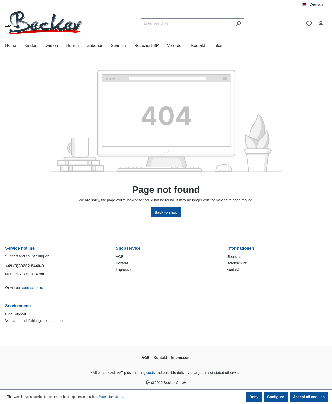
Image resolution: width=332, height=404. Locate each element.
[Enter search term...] (187, 23)
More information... (112, 397)
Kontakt (122, 263)
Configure (275, 397)
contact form (32, 287)
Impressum (125, 269)
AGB (120, 257)
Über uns (233, 257)
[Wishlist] (309, 24)
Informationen (240, 248)
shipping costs (143, 373)
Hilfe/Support (15, 314)
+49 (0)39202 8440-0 (24, 266)
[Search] (238, 23)
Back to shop (166, 212)
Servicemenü (18, 306)
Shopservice (128, 248)
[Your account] (321, 24)
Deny (253, 397)
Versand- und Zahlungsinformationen (35, 320)
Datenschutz (236, 263)
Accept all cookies (309, 397)
